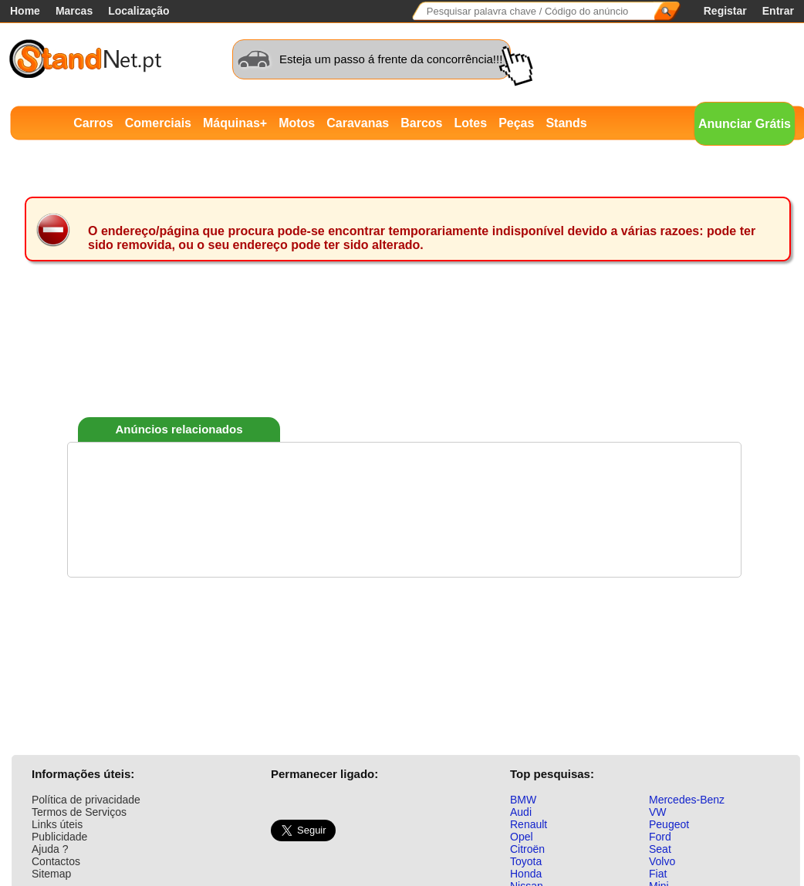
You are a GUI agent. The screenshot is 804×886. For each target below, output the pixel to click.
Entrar (778, 11)
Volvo (662, 861)
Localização (138, 11)
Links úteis (57, 824)
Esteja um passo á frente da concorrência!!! (390, 59)
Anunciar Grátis (744, 123)
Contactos (56, 861)
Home (25, 11)
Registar (725, 11)
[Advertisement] (404, 361)
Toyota (526, 861)
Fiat (658, 873)
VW (658, 812)
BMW (523, 799)
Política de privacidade (86, 799)
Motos (297, 123)
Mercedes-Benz (687, 799)
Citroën (527, 849)
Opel (521, 836)
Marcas (74, 11)
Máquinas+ (235, 123)
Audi (521, 812)
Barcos (421, 123)
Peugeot (669, 824)
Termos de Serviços (79, 812)
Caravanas (357, 123)
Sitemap (51, 873)
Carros (93, 123)
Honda (526, 873)
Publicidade (59, 836)
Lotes (470, 123)
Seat (660, 849)
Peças (516, 123)
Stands (566, 123)
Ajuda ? (50, 849)
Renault (528, 824)
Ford (660, 836)
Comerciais (158, 123)
